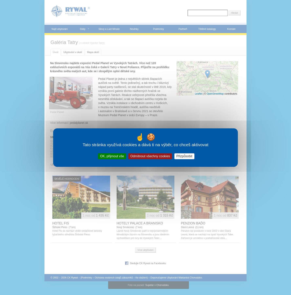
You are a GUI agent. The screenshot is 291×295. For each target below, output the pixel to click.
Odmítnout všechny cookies (150, 156)
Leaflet (198, 93)
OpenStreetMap (215, 93)
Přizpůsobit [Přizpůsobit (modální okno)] (184, 156)
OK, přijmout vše (112, 156)
